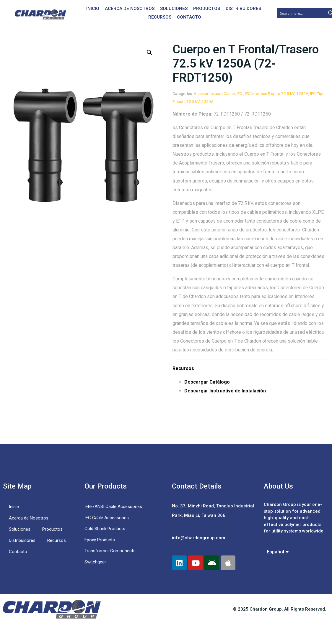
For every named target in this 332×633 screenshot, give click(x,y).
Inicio (92, 8)
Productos (206, 8)
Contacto (189, 17)
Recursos (159, 17)
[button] (149, 52)
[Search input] (301, 13)
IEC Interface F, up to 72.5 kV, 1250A (276, 93)
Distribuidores (243, 8)
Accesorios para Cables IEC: (218, 93)
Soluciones (174, 8)
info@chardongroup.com (198, 537)
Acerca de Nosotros (129, 8)
